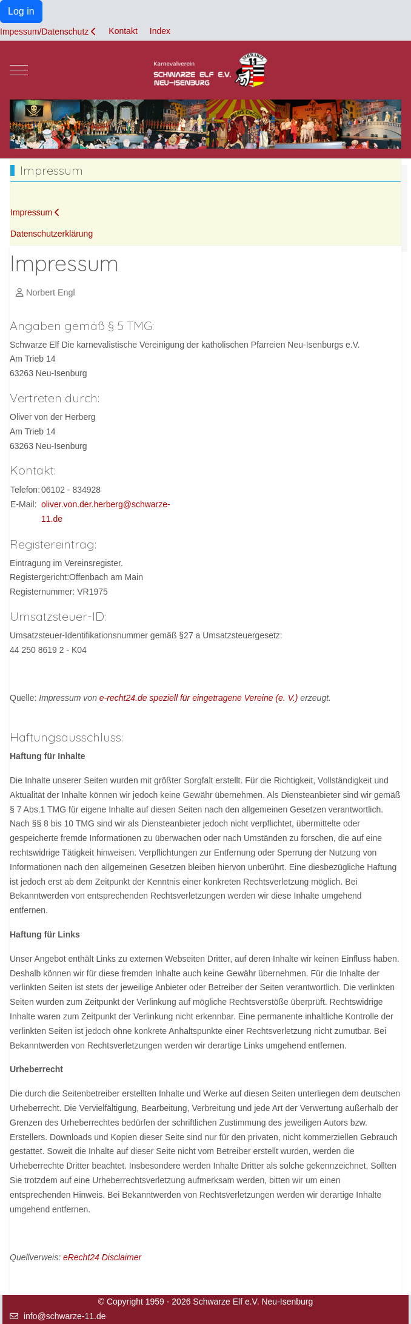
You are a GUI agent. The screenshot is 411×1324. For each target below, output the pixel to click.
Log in (21, 11)
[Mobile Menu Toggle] (19, 70)
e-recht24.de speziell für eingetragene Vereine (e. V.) (198, 698)
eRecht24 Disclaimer (102, 1257)
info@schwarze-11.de (65, 1316)
